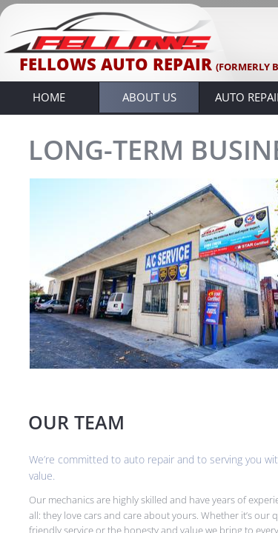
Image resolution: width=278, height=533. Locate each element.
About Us (149, 97)
